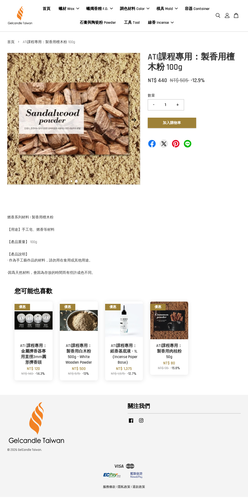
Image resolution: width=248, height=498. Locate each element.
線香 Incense (161, 23)
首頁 (46, 9)
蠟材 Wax (69, 9)
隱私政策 (124, 488)
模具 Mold (167, 9)
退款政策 (138, 488)
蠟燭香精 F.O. (99, 9)
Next (134, 121)
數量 (151, 96)
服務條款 (109, 488)
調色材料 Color (134, 9)
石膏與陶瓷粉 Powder (98, 23)
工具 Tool (132, 23)
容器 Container (197, 9)
